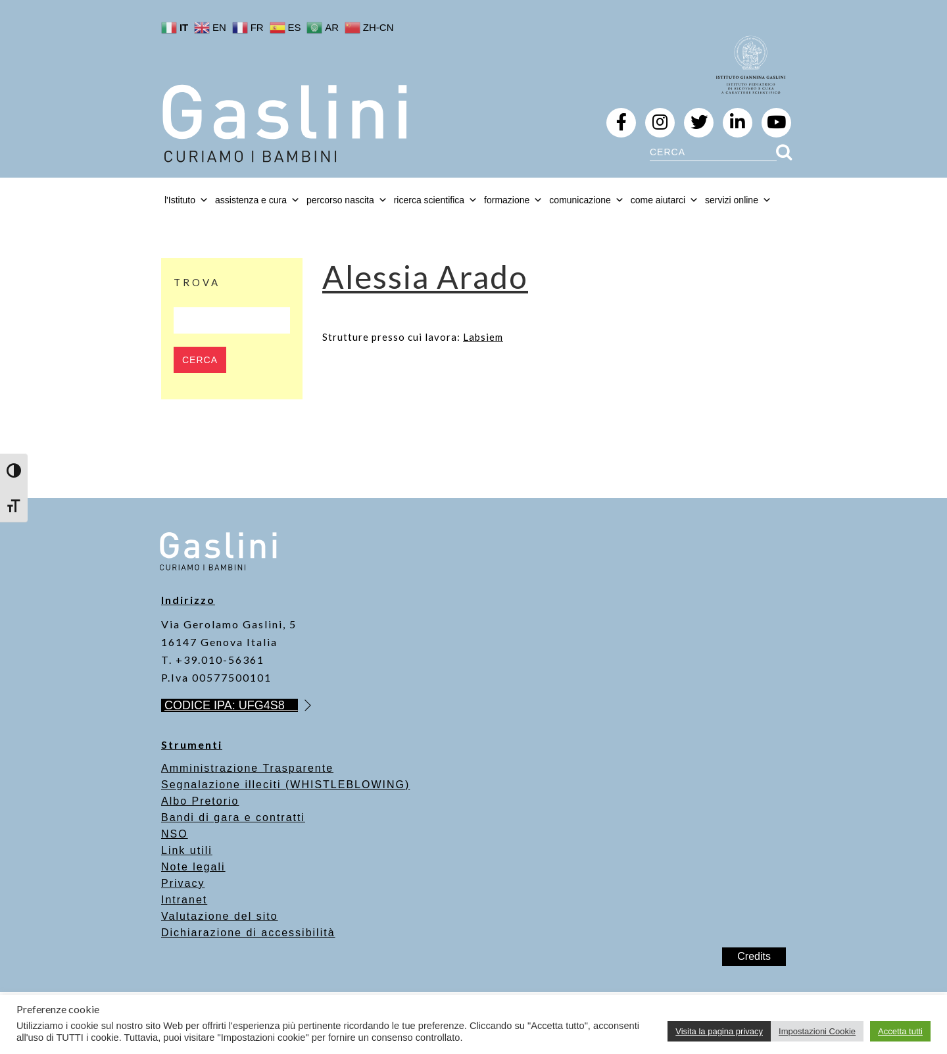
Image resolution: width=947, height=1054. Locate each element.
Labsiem (483, 337)
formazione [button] (513, 200)
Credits (754, 956)
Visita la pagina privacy (719, 1031)
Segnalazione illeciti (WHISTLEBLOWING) (285, 784)
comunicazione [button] (586, 200)
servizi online (738, 200)
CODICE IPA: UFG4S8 (231, 705)
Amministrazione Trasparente (247, 768)
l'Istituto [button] (186, 200)
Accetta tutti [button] (900, 1031)
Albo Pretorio (200, 801)
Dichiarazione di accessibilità (248, 932)
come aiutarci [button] (664, 200)
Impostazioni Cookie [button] (817, 1031)
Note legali (193, 866)
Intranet (184, 899)
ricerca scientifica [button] (435, 200)
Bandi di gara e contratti (233, 817)
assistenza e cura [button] (257, 200)
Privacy (183, 883)
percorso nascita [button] (346, 200)
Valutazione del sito (219, 916)
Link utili (186, 850)
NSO (174, 834)
